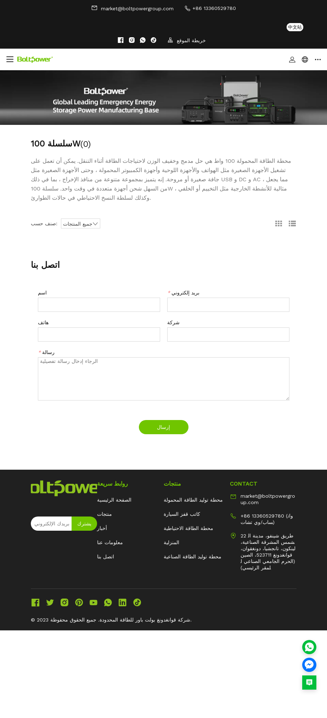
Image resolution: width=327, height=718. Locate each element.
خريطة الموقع (187, 40)
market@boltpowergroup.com (132, 8)
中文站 (295, 27)
